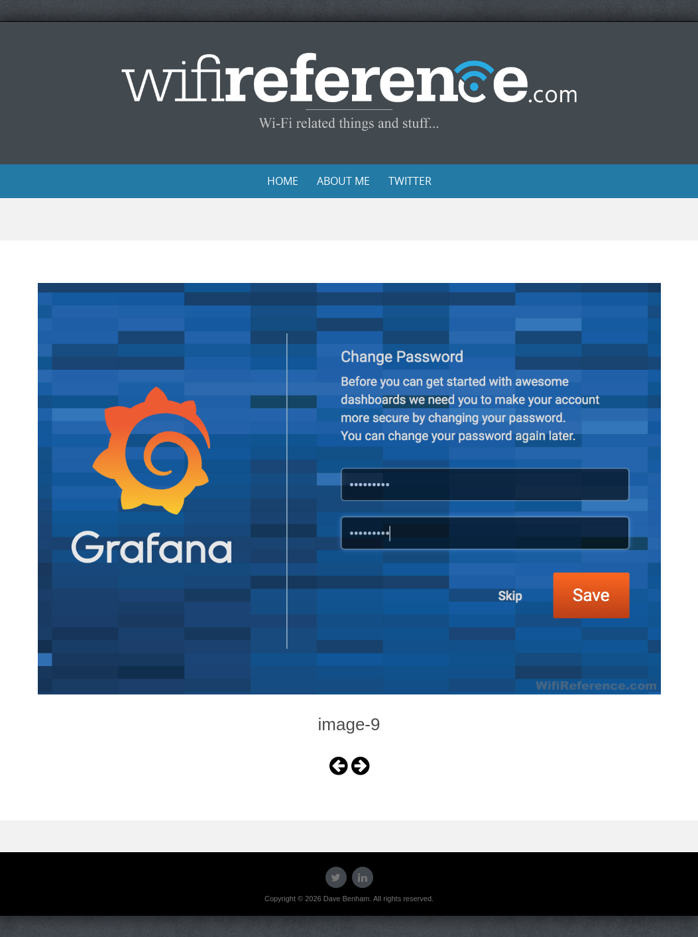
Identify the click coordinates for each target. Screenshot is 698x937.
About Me (343, 181)
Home (282, 181)
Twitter (410, 181)
